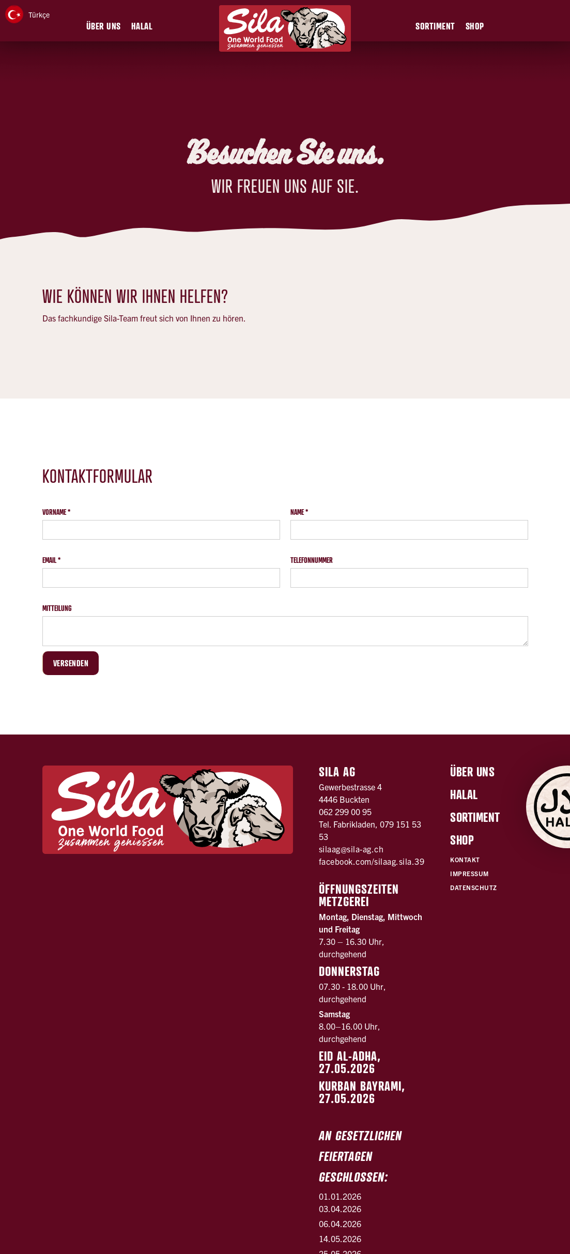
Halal (142, 26)
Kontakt (465, 859)
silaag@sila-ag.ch (351, 849)
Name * (299, 512)
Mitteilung (57, 608)
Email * (51, 560)
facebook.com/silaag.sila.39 (372, 861)
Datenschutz (473, 887)
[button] (103, 25)
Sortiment (435, 26)
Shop (475, 26)
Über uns (103, 26)
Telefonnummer (311, 560)
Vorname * (56, 512)
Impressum (469, 873)
